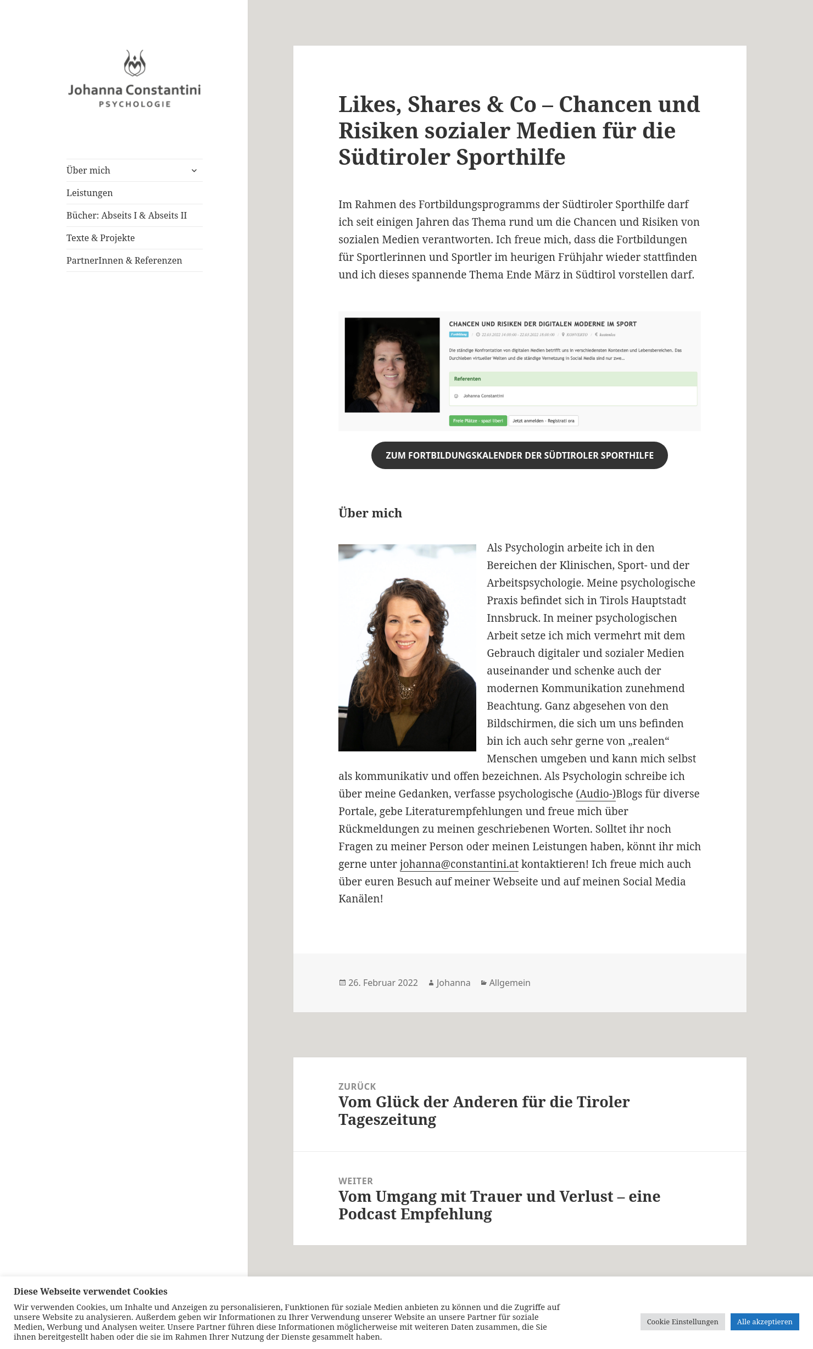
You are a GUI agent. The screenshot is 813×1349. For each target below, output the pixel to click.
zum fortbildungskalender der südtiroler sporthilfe (520, 455)
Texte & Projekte (100, 238)
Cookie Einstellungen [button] (683, 1321)
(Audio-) (596, 794)
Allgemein (510, 983)
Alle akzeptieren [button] (765, 1321)
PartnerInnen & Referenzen (124, 260)
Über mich (88, 170)
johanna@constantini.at (459, 864)
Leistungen (89, 193)
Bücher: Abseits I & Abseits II (126, 215)
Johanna (454, 983)
